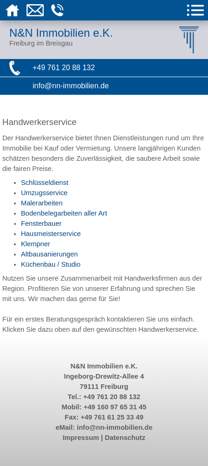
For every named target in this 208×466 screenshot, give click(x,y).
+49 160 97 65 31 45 (115, 407)
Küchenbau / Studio (51, 264)
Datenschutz (125, 437)
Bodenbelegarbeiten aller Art (64, 213)
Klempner (35, 244)
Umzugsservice (44, 193)
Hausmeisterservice (51, 233)
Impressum (81, 437)
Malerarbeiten (42, 203)
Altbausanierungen (49, 254)
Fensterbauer (41, 223)
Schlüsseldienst (44, 182)
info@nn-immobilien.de (71, 86)
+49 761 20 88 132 (64, 68)
